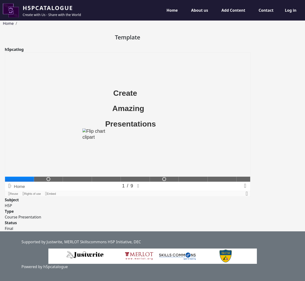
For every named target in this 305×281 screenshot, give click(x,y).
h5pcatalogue (55, 266)
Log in (290, 10)
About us (199, 10)
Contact (266, 10)
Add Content (233, 10)
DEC (137, 241)
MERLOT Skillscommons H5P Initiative (98, 241)
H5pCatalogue (48, 8)
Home (172, 10)
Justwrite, (54, 241)
